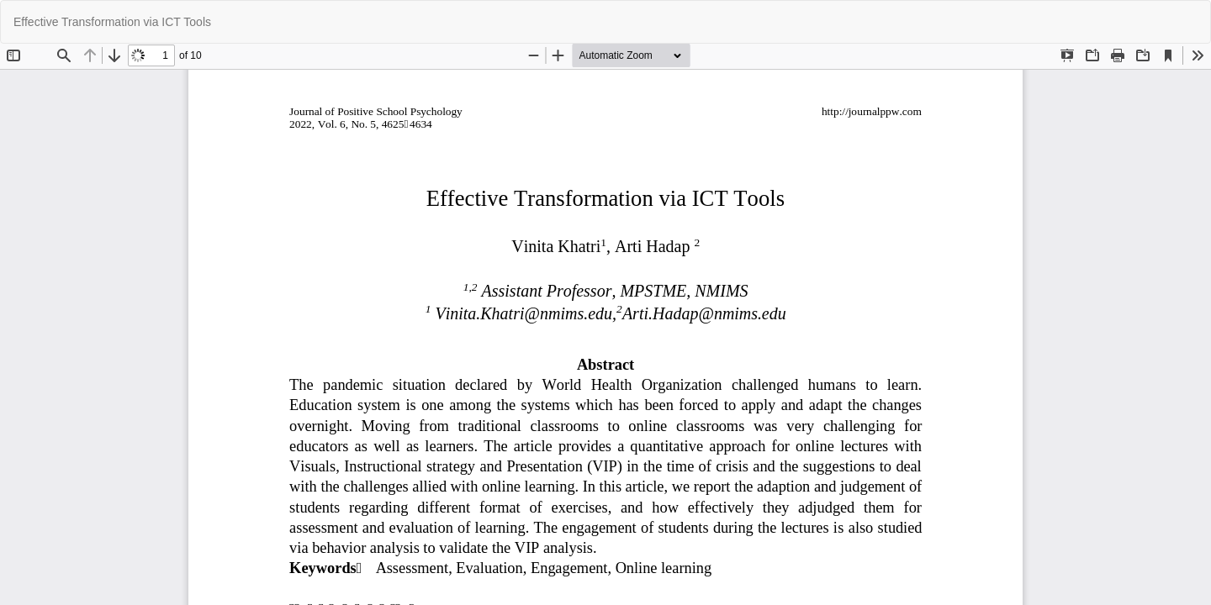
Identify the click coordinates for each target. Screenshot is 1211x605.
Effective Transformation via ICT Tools (112, 22)
